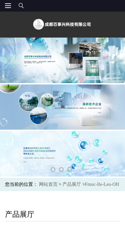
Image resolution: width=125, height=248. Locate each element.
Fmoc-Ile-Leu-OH (102, 184)
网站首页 (48, 184)
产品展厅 (71, 184)
